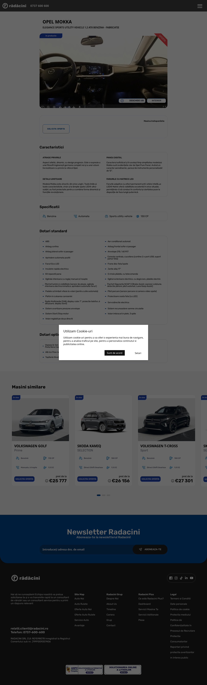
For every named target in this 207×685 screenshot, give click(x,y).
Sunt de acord (114, 353)
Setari (138, 353)
